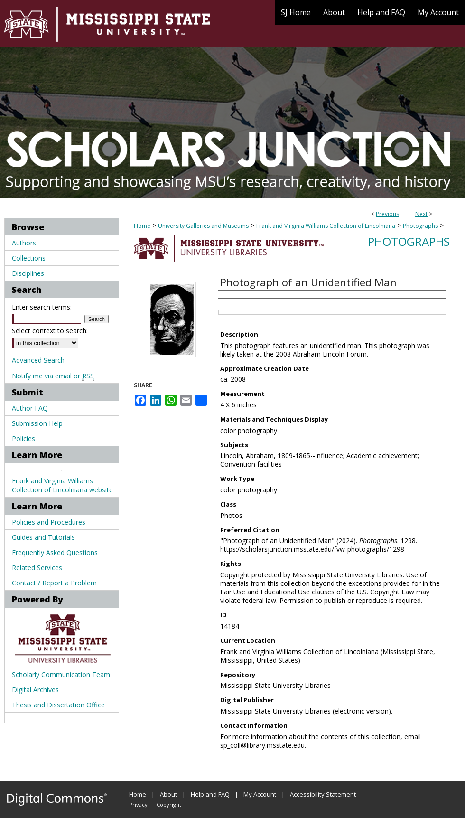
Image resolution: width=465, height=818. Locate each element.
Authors (24, 242)
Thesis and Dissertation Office (58, 704)
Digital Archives (35, 689)
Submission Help (37, 423)
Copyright (169, 804)
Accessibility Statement (323, 794)
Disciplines (28, 273)
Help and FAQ (210, 794)
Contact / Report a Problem (54, 582)
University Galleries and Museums (203, 226)
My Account (259, 794)
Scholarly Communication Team (61, 674)
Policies (23, 438)
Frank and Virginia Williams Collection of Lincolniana (325, 226)
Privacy (138, 804)
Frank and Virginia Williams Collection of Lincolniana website (62, 485)
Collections (29, 258)
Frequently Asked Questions (55, 552)
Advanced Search (38, 360)
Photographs (420, 226)
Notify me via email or (53, 375)
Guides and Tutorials (43, 537)
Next (421, 214)
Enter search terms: (42, 306)
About (168, 794)
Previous (387, 214)
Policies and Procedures (48, 522)
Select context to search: (50, 330)
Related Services (37, 567)
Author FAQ (30, 408)
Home (142, 226)
